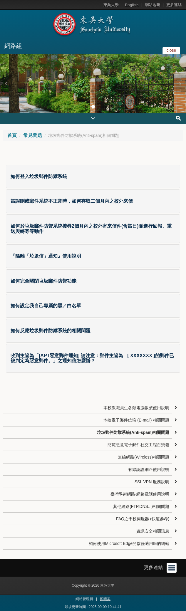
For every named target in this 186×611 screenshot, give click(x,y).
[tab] (93, 176)
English (132, 5)
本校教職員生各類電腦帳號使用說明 (136, 407)
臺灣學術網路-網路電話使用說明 (140, 494)
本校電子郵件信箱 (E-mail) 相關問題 (136, 420)
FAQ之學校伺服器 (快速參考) (142, 518)
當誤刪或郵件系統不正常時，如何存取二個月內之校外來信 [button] (72, 201)
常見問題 (32, 135)
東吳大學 (111, 5)
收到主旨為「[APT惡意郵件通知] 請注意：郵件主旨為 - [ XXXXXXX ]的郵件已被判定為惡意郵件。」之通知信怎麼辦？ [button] (92, 358)
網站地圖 (152, 5)
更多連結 (174, 5)
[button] (6, 83)
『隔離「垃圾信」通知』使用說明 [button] (46, 256)
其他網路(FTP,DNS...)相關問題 (141, 506)
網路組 (13, 46)
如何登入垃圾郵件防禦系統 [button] (39, 176)
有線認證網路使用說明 (148, 469)
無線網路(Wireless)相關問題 (143, 457)
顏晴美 (105, 599)
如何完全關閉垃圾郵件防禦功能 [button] (43, 280)
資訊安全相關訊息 (152, 531)
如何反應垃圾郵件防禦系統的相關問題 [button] (51, 330)
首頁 (12, 135)
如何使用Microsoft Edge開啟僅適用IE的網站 (129, 543)
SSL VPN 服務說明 (152, 481)
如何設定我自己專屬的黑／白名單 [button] (46, 305)
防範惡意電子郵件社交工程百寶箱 (138, 444)
